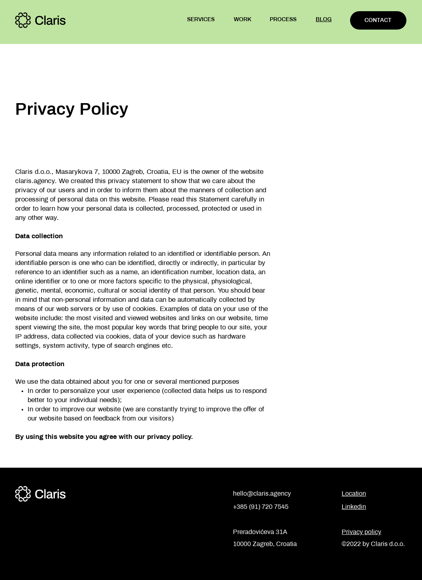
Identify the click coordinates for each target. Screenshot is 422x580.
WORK (242, 19)
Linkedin (354, 507)
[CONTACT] (378, 20)
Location (354, 494)
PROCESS (283, 19)
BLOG (324, 19)
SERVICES (201, 19)
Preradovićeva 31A (260, 532)
